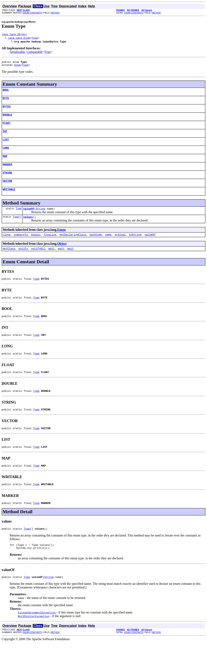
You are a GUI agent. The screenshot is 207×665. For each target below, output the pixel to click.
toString (135, 246)
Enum (17, 67)
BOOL (6, 92)
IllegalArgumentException (37, 635)
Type (35, 38)
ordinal (120, 246)
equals (35, 246)
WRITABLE (9, 199)
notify (23, 260)
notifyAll (38, 260)
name (108, 246)
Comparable (34, 52)
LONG (6, 154)
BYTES (7, 110)
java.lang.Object (14, 35)
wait (51, 260)
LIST (6, 145)
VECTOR (7, 190)
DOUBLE (7, 119)
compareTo (21, 246)
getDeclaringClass (72, 246)
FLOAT (7, 128)
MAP (5, 163)
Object (62, 255)
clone (7, 246)
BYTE (6, 101)
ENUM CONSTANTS (32, 13)
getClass (9, 260)
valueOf (28, 219)
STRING (7, 181)
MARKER (7, 172)
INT (5, 136)
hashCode (95, 246)
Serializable (17, 52)
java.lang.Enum (19, 38)
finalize (50, 246)
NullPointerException (33, 638)
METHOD (55, 13)
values (28, 228)
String (40, 219)
